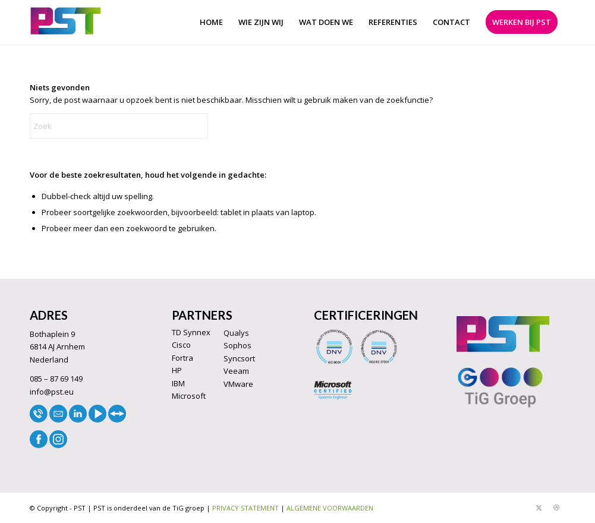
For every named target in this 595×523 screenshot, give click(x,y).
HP (177, 370)
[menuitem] (211, 22)
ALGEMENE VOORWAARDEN (330, 507)
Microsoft (189, 395)
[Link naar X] (538, 507)
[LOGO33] (66, 22)
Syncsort (239, 358)
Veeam (236, 371)
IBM (178, 383)
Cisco (181, 344)
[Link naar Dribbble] (556, 507)
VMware (238, 384)
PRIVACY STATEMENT (245, 507)
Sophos (237, 345)
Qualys (236, 332)
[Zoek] (119, 126)
